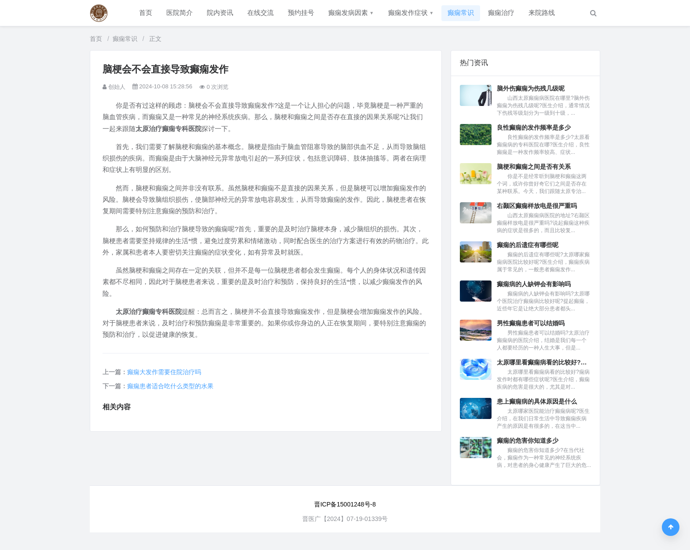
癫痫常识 (461, 12)
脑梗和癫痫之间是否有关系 (534, 166)
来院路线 (542, 12)
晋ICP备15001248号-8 (345, 504)
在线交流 (260, 12)
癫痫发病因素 (351, 12)
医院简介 (179, 12)
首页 (145, 12)
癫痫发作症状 (411, 12)
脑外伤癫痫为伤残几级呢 (531, 88)
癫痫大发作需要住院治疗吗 (164, 371)
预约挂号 (301, 12)
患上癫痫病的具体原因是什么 (537, 401)
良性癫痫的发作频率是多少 (534, 127)
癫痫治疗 (501, 12)
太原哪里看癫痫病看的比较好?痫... (544, 362)
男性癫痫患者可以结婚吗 (531, 323)
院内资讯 (220, 12)
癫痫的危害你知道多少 (527, 440)
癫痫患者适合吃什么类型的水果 (170, 386)
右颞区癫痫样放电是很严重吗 (537, 205)
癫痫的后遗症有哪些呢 (527, 244)
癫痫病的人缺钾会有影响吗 (534, 284)
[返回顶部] (670, 527)
